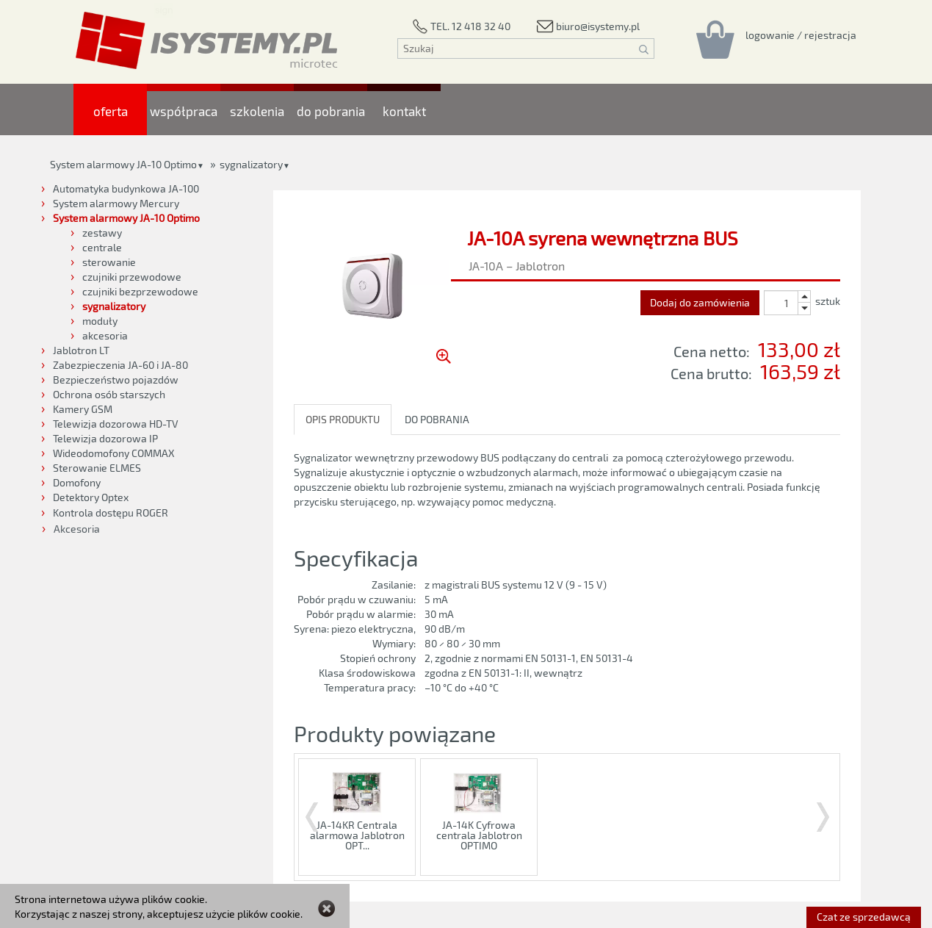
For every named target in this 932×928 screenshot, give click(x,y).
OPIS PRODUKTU (343, 419)
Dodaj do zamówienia (700, 302)
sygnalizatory (251, 164)
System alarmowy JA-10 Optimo (123, 164)
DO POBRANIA (437, 419)
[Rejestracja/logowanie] (800, 34)
